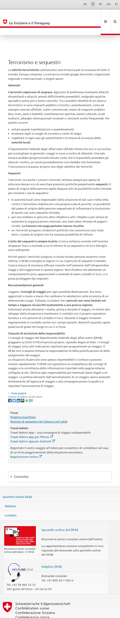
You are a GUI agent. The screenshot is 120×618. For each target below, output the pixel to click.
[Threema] (23, 385)
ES (116, 4)
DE (85, 4)
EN (108, 4)
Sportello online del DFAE (59, 515)
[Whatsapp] (27, 385)
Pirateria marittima (23, 402)
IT (93, 4)
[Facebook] (10, 385)
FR (100, 4)
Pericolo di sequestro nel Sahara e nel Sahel (38, 406)
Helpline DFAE (51, 552)
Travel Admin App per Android (32, 426)
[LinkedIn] (19, 385)
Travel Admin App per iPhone (31, 422)
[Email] (31, 385)
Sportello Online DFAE (17, 482)
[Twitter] (14, 385)
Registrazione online (26, 442)
